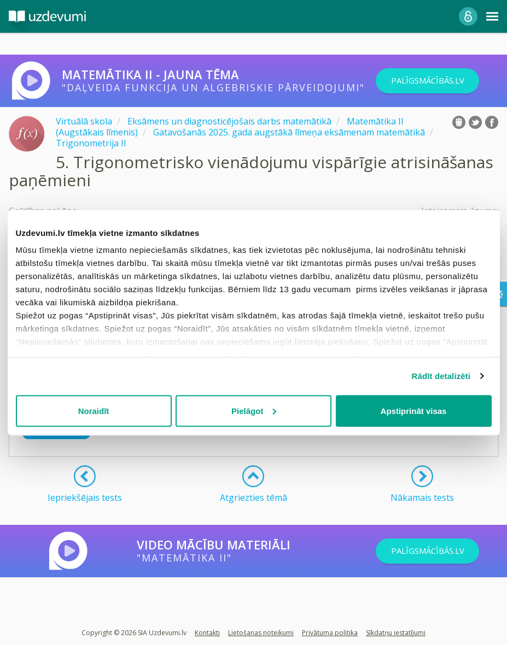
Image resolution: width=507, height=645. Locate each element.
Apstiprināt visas (414, 410)
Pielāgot (253, 410)
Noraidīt (93, 410)
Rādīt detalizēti (441, 376)
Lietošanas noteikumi (261, 632)
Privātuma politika (330, 632)
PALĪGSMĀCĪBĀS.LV (437, 81)
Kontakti (207, 632)
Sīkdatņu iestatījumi (396, 632)
